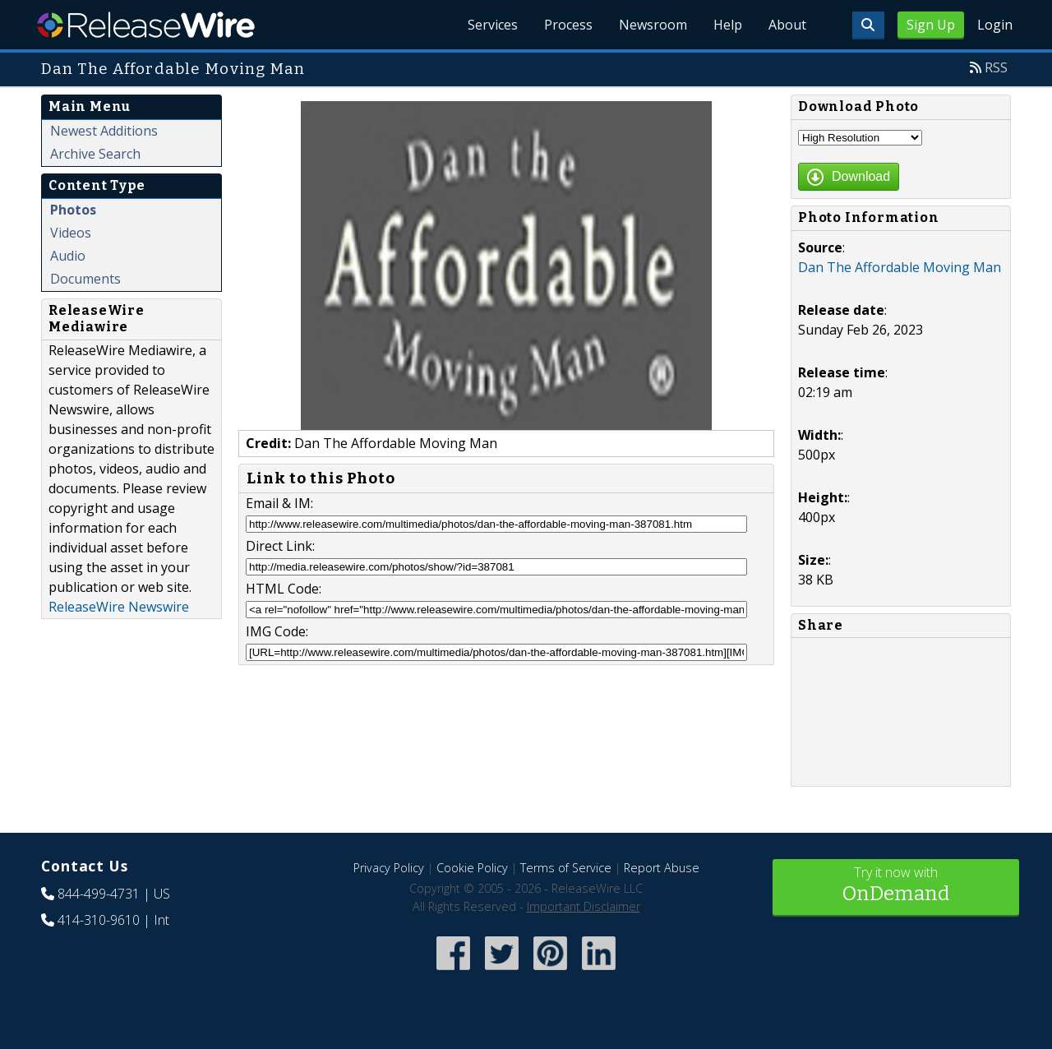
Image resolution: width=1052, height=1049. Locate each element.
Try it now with (896, 885)
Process (568, 25)
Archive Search (95, 154)
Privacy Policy (388, 868)
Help (727, 25)
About (787, 25)
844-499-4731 (99, 894)
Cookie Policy (472, 868)
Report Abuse (661, 868)
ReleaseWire (146, 24)
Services (493, 25)
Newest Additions (104, 131)
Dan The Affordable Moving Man (899, 267)
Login (995, 25)
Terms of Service (565, 868)
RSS (996, 67)
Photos (73, 210)
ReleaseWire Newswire (118, 607)
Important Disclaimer (583, 906)
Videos (70, 233)
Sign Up (931, 25)
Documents (85, 279)
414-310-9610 (99, 920)
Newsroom (653, 25)
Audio (67, 256)
